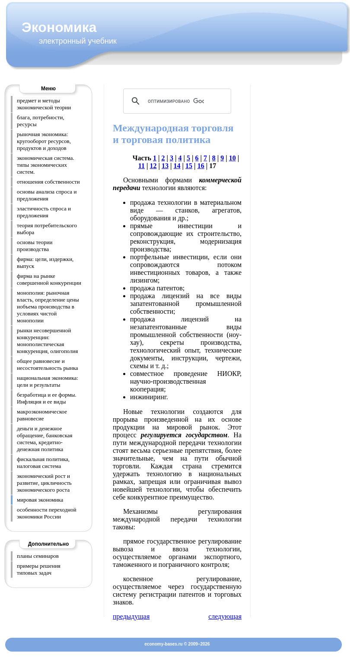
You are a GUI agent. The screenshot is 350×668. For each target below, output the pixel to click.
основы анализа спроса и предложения (46, 195)
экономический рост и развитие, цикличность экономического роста (44, 483)
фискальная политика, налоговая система (43, 462)
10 (232, 158)
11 (141, 165)
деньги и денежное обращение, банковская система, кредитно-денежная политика (45, 438)
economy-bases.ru (163, 644)
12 (153, 165)
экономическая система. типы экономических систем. (45, 165)
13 (165, 165)
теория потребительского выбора (47, 228)
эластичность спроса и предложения (44, 212)
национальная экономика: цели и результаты (47, 381)
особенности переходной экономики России (46, 513)
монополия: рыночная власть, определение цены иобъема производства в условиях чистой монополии (48, 306)
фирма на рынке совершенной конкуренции (49, 279)
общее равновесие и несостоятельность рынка (47, 364)
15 (188, 165)
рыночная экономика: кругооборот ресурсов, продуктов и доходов (44, 141)
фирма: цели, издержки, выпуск (45, 262)
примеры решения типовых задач (38, 569)
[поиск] (176, 101)
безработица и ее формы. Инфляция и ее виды (46, 398)
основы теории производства (35, 245)
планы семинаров (38, 556)
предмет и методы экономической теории (44, 104)
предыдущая (131, 616)
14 (177, 165)
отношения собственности (48, 181)
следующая (225, 616)
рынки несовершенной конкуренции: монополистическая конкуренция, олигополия (47, 340)
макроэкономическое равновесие (42, 415)
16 (200, 165)
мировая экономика (40, 499)
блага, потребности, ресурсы (40, 120)
